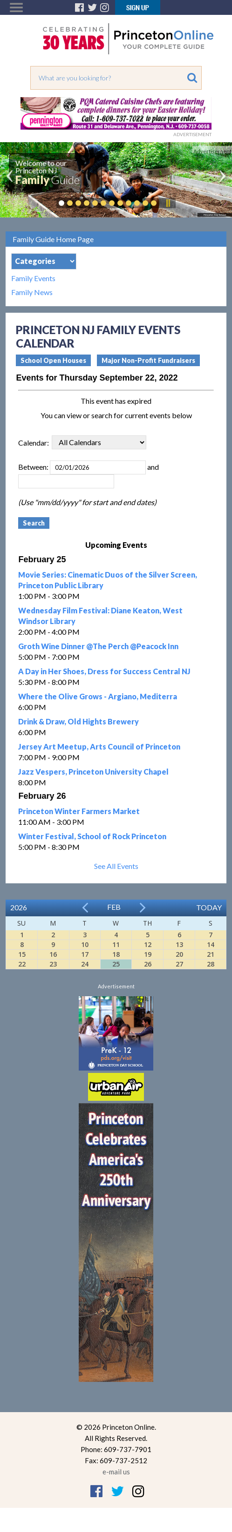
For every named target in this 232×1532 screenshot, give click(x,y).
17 (85, 954)
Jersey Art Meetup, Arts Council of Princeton (99, 746)
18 (116, 954)
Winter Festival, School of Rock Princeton (92, 836)
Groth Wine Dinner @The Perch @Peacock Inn (98, 646)
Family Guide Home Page (53, 239)
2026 (18, 907)
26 (147, 964)
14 (210, 944)
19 (147, 954)
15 (22, 954)
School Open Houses (53, 360)
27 (179, 964)
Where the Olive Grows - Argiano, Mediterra (97, 696)
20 (179, 954)
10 (85, 944)
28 (210, 964)
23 (53, 964)
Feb (114, 906)
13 (179, 944)
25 (116, 964)
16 (53, 954)
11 (116, 944)
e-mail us (116, 1471)
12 (147, 944)
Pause (168, 203)
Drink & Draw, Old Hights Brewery (78, 721)
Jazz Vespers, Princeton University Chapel (93, 771)
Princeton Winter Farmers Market (79, 811)
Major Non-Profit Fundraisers (148, 360)
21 (210, 954)
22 (22, 964)
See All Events (116, 865)
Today (209, 907)
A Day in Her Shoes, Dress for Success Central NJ (104, 671)
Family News (32, 292)
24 (85, 964)
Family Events (33, 278)
